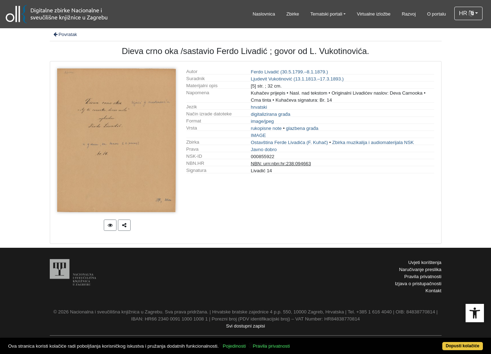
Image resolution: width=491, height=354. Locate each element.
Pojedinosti (234, 346)
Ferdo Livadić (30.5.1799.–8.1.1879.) (289, 71)
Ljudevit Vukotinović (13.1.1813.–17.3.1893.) (297, 79)
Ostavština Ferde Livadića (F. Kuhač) (289, 142)
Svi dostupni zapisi (245, 326)
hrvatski (259, 107)
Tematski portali (326, 14)
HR (466, 13)
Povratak (65, 34)
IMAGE (258, 135)
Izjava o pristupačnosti (418, 283)
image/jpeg (262, 121)
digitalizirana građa (271, 114)
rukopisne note (266, 128)
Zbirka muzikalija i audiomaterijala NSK (373, 142)
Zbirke (292, 14)
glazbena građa (302, 128)
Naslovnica (264, 14)
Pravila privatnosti (422, 276)
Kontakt (433, 290)
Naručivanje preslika (420, 269)
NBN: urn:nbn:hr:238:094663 (281, 163)
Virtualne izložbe (373, 14)
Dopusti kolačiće (462, 345)
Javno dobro (264, 149)
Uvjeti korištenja (424, 262)
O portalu (436, 14)
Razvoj (409, 14)
